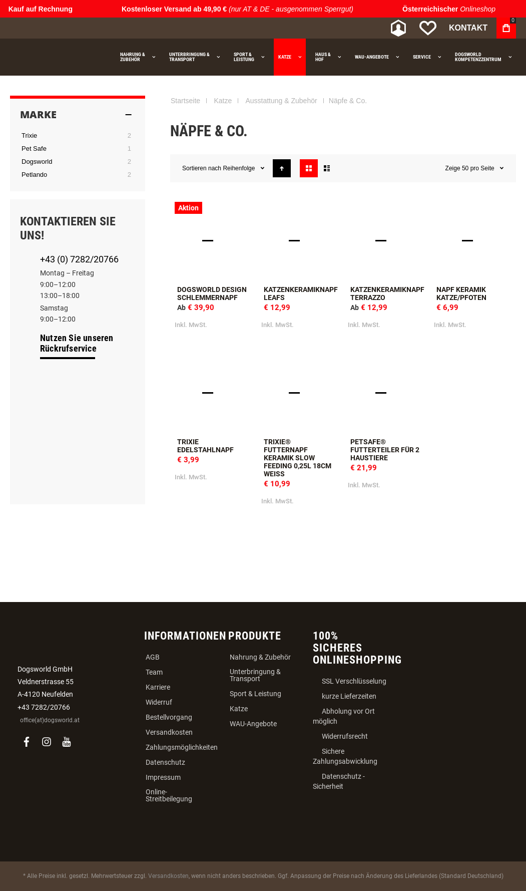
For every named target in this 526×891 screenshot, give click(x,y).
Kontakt (468, 28)
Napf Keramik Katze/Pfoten (461, 293)
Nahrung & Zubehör (260, 657)
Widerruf (159, 702)
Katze (223, 101)
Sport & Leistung (255, 694)
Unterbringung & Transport (255, 675)
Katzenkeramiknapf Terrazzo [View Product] (386, 240)
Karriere (158, 687)
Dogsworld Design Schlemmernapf (212, 293)
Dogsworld (37, 161)
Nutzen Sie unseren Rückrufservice (77, 343)
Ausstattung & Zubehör (281, 101)
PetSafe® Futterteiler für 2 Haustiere (384, 450)
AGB (153, 657)
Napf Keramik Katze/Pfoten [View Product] (472, 240)
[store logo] (62, 28)
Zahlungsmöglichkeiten (182, 747)
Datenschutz (165, 762)
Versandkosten (169, 732)
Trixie (29, 135)
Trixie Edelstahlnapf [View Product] (213, 393)
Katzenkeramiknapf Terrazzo (387, 293)
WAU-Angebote (253, 724)
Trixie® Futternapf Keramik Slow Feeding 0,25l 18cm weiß (297, 458)
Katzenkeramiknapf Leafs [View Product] (300, 240)
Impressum (163, 777)
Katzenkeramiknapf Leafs (301, 293)
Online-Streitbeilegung (169, 795)
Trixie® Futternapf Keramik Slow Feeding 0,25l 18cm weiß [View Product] (300, 393)
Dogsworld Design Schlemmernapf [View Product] (213, 240)
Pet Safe (34, 148)
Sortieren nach (201, 168)
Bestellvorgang (169, 717)
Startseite (185, 101)
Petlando (34, 174)
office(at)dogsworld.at (50, 720)
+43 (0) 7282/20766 (79, 259)
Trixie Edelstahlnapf (205, 446)
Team (154, 672)
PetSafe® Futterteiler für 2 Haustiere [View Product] (386, 393)
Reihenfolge (239, 168)
